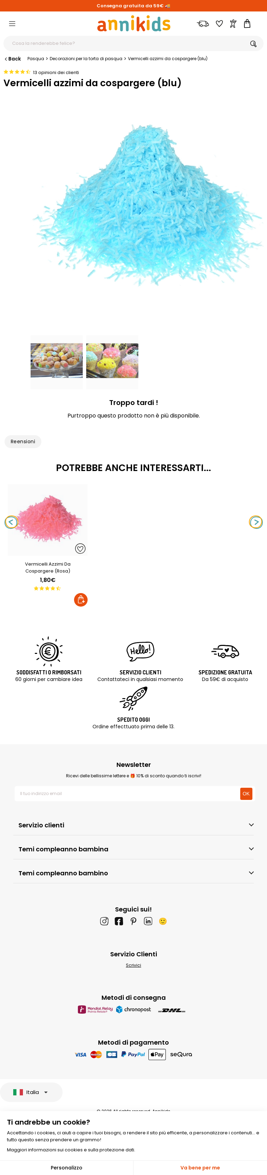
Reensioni (23, 441)
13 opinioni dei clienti (56, 72)
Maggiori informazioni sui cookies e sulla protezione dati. (71, 1149)
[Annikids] (133, 23)
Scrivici (133, 965)
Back (12, 58)
